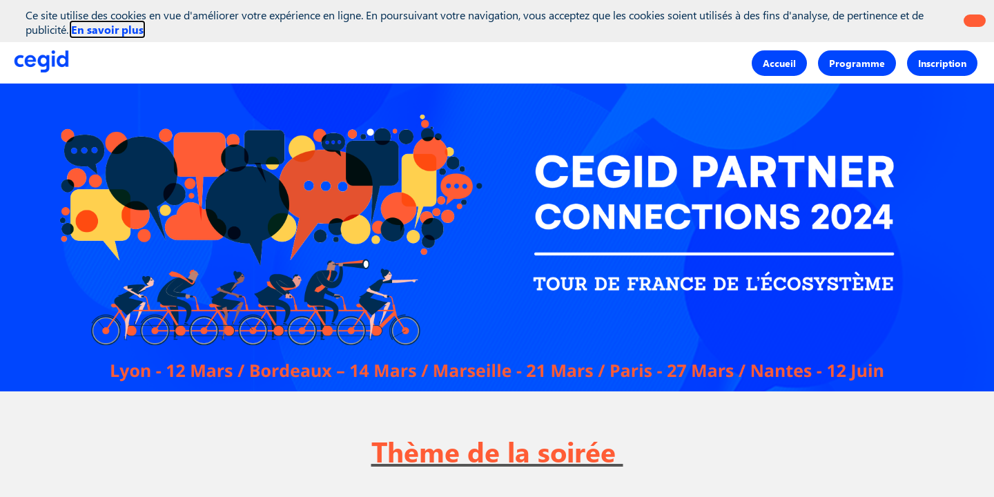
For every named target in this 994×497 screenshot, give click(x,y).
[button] (779, 62)
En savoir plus (107, 29)
